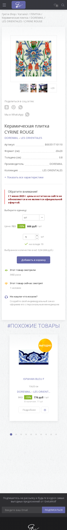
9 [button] (51, 434)
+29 (52, 88)
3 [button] (21, 434)
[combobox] (33, 217)
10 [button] (56, 434)
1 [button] (11, 435)
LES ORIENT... (41, 391)
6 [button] (36, 434)
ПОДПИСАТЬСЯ (54, 510)
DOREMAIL (11, 138)
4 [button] (26, 434)
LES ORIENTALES (31, 138)
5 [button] (31, 434)
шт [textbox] (25, 217)
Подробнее (29, 409)
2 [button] (16, 434)
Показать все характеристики (25, 177)
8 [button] (46, 434)
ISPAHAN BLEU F (33, 379)
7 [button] (41, 434)
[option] (33, 377)
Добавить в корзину (33, 260)
